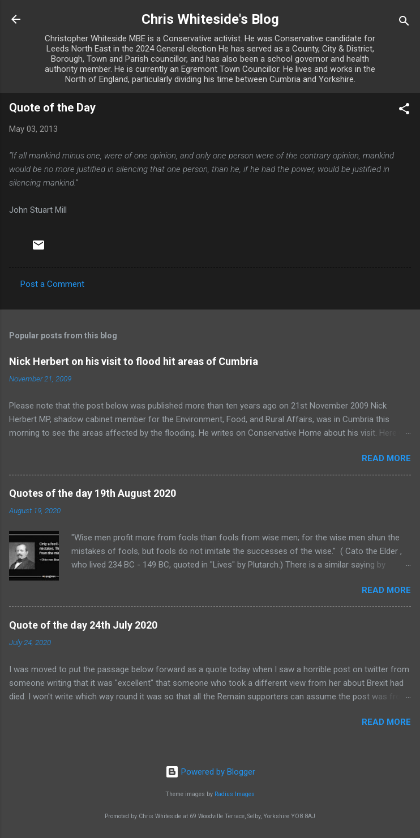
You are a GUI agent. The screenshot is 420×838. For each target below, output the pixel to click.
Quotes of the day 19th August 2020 (92, 493)
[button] (404, 110)
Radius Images (235, 794)
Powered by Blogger (210, 772)
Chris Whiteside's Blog (210, 19)
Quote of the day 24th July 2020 (83, 625)
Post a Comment (52, 284)
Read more (386, 458)
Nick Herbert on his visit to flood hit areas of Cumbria (133, 361)
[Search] (404, 23)
